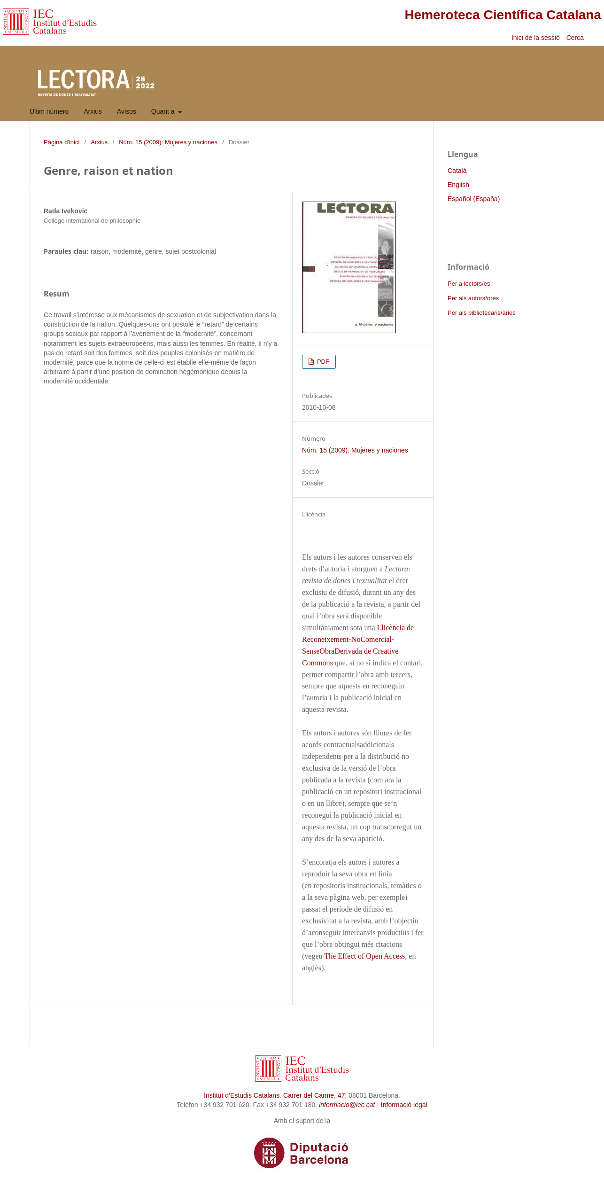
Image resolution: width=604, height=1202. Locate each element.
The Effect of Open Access (364, 956)
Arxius (93, 111)
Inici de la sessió (535, 37)
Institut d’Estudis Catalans (241, 1095)
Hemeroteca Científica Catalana (502, 15)
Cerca (576, 37)
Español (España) (474, 199)
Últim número (49, 111)
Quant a (164, 111)
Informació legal (404, 1104)
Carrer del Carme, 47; (315, 1095)
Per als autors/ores (473, 298)
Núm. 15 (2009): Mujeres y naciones (168, 142)
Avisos (126, 111)
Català (457, 170)
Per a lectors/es (469, 283)
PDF (322, 361)
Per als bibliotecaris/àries (482, 312)
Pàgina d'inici (61, 142)
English (458, 184)
